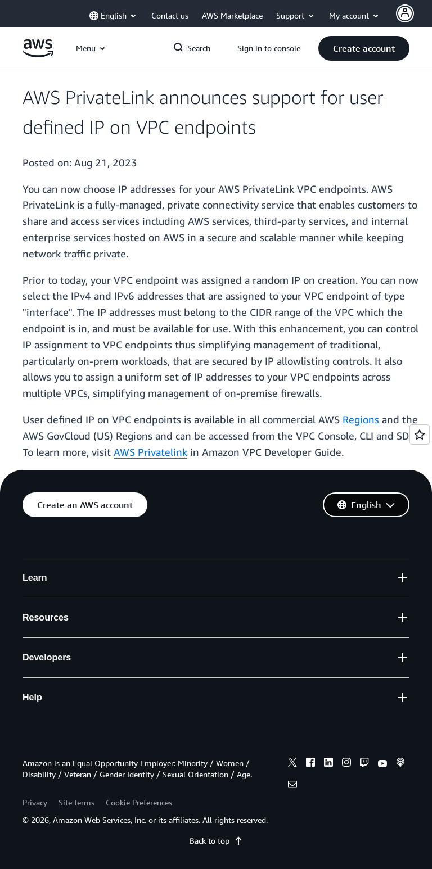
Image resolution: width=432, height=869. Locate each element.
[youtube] (382, 764)
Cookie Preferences (139, 802)
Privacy (34, 802)
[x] (292, 764)
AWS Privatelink (150, 452)
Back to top (216, 840)
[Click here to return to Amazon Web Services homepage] (37, 54)
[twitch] (364, 764)
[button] (364, 48)
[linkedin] (328, 764)
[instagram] (346, 764)
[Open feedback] (420, 434)
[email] (292, 786)
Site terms (76, 802)
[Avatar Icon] (405, 13)
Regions (361, 419)
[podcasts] (400, 764)
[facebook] (310, 764)
